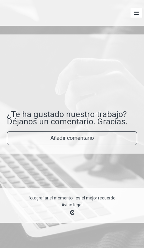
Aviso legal (72, 205)
